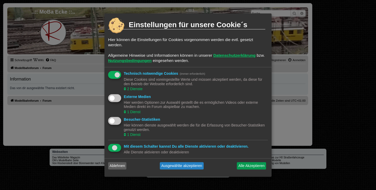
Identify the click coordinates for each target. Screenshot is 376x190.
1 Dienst (133, 112)
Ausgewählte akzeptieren (181, 166)
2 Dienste (134, 89)
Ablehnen (117, 166)
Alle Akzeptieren (251, 166)
